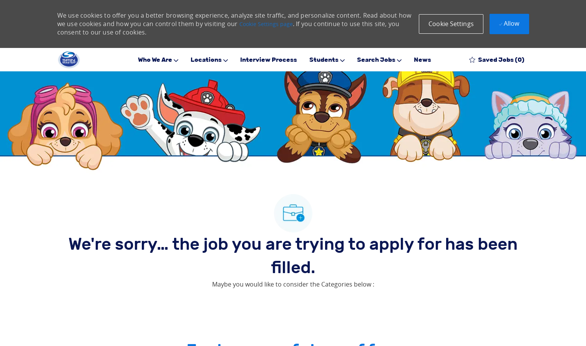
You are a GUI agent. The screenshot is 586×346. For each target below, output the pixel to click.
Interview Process (268, 60)
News (422, 60)
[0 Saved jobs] (497, 59)
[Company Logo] (68, 59)
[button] (451, 24)
